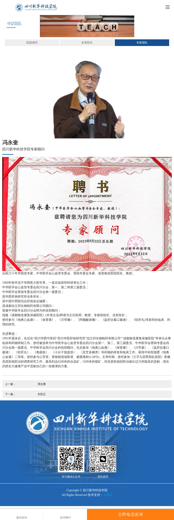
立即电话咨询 (130, 514)
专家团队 (142, 42)
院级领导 (32, 42)
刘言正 (42, 394)
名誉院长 (87, 42)
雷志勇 (42, 384)
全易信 (107, 495)
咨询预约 (65, 514)
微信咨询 (21, 514)
